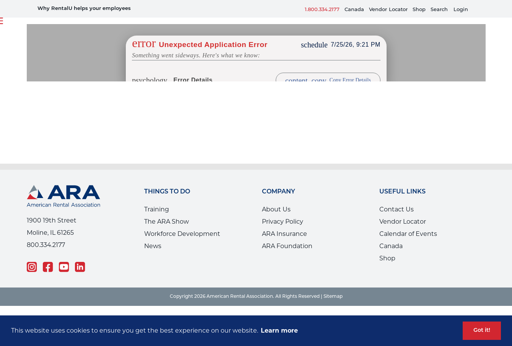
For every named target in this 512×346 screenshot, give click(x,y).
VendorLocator (388, 9)
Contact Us (396, 209)
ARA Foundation (287, 246)
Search (439, 9)
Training (156, 209)
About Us (276, 209)
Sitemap (333, 296)
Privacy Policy (282, 221)
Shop (419, 9)
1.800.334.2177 (322, 9)
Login (460, 9)
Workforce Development (182, 233)
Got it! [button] (481, 330)
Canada (354, 9)
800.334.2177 (46, 245)
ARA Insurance (284, 233)
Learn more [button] (279, 330)
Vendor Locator (402, 221)
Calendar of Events (408, 233)
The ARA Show (166, 221)
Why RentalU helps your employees (84, 8)
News (152, 246)
